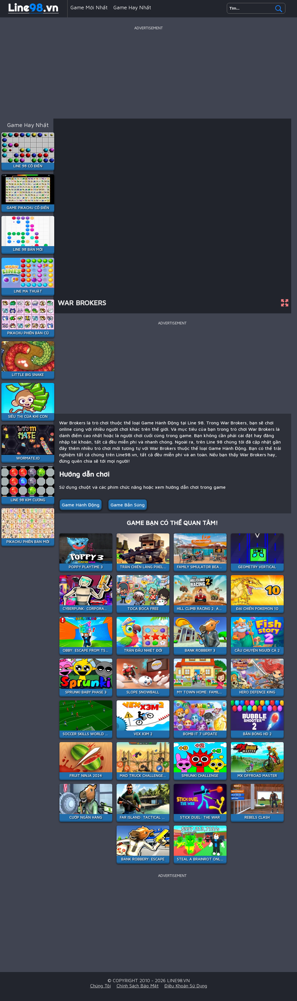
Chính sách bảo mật (138, 985)
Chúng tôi (100, 985)
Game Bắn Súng (128, 504)
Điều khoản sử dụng (185, 985)
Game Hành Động (80, 504)
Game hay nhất (132, 7)
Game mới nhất (89, 7)
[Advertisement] (148, 72)
